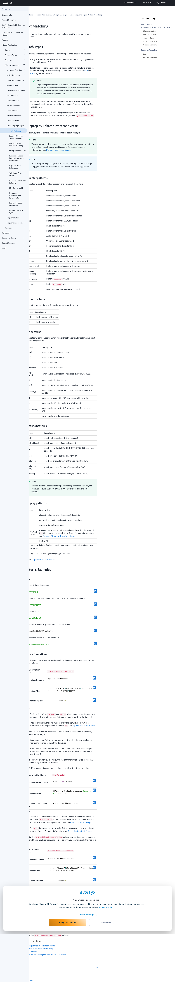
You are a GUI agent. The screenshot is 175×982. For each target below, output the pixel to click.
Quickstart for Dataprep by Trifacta (12, 33)
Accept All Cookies (67, 970)
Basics (15, 49)
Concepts (15, 59)
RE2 (115, 65)
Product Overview (9, 20)
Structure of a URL (16, 188)
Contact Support (13, 243)
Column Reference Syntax (16, 211)
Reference (15, 227)
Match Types (146, 24)
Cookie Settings (86, 962)
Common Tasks (15, 54)
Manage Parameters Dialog (87, 144)
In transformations (150, 57)
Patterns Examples (149, 50)
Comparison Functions (16, 79)
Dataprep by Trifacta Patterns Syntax (156, 27)
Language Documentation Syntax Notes (15, 195)
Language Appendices (16, 222)
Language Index (13, 218)
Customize (107, 970)
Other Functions (16, 120)
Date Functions (16, 94)
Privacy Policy (106, 955)
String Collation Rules (17, 151)
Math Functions (16, 84)
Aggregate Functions (16, 69)
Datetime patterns (150, 41)
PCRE (61, 67)
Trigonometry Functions (16, 89)
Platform (13, 39)
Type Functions (16, 110)
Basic (145, 54)
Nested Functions (16, 105)
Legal (13, 248)
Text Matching (17, 130)
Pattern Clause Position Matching (16, 144)
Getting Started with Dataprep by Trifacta (13, 26)
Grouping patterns (150, 45)
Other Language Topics (16, 125)
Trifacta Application (13, 44)
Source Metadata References (16, 204)
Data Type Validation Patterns (17, 181)
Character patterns (150, 31)
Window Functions (16, 115)
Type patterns (148, 38)
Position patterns (150, 34)
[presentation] (69, 101)
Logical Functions (16, 74)
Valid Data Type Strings (15, 174)
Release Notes (13, 14)
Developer (13, 232)
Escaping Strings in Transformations (16, 137)
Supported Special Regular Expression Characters (16, 158)
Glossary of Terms (13, 238)
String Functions (16, 99)
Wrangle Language (15, 64)
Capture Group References (15, 167)
